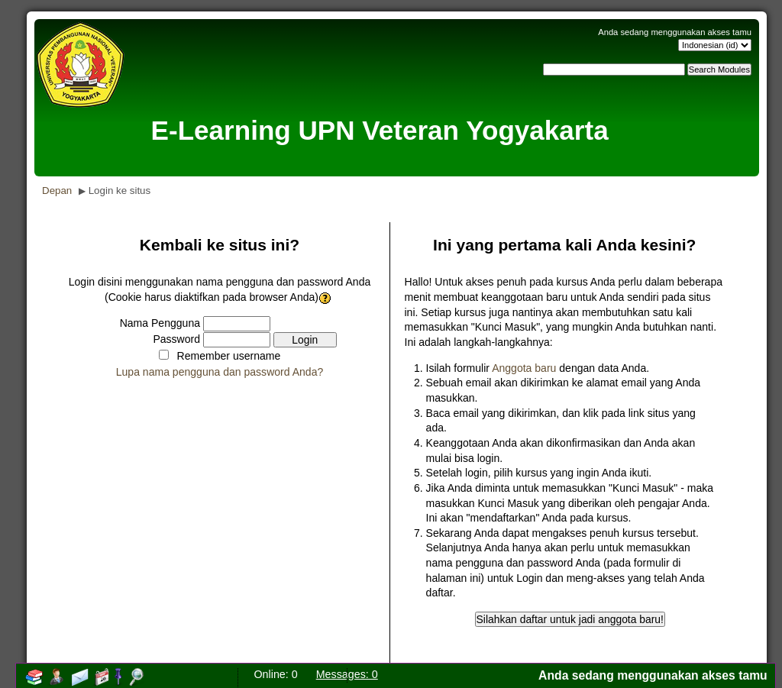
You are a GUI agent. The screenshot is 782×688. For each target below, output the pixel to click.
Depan (57, 190)
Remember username (229, 356)
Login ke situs (120, 190)
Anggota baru (524, 368)
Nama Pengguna (160, 323)
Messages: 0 (347, 674)
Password (176, 339)
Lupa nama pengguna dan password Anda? (220, 372)
